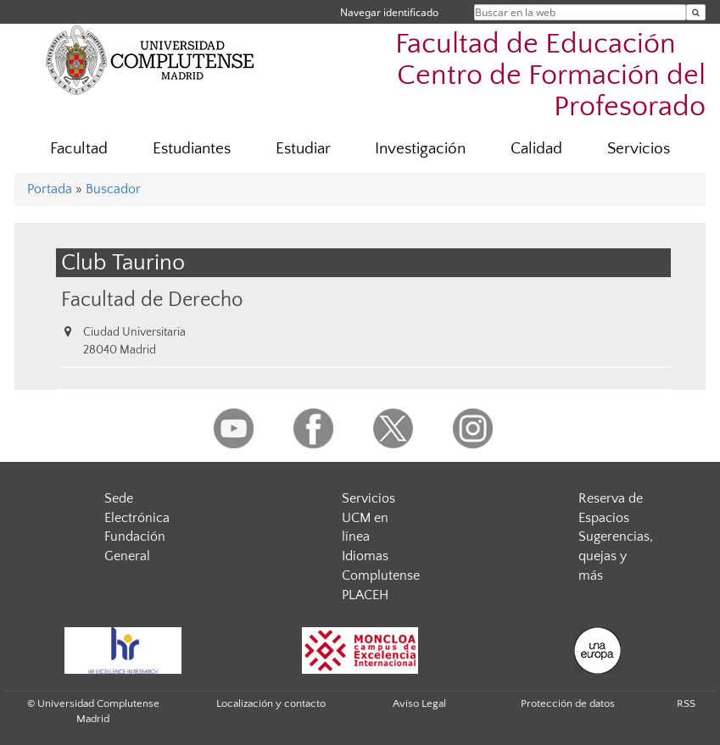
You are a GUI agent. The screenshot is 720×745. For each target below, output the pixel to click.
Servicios (638, 149)
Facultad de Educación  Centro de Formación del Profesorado (550, 76)
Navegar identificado (389, 12)
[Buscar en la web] (696, 12)
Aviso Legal (419, 703)
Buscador (113, 189)
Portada (49, 189)
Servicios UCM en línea (368, 518)
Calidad (536, 149)
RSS (686, 703)
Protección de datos (568, 703)
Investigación (420, 149)
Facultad (79, 149)
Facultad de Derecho (152, 299)
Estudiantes (192, 149)
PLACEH (365, 595)
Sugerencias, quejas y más (615, 556)
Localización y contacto (271, 703)
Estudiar (303, 149)
